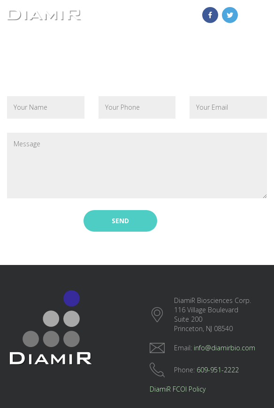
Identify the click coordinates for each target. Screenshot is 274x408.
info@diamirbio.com (224, 347)
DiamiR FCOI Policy (178, 389)
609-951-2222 (218, 369)
